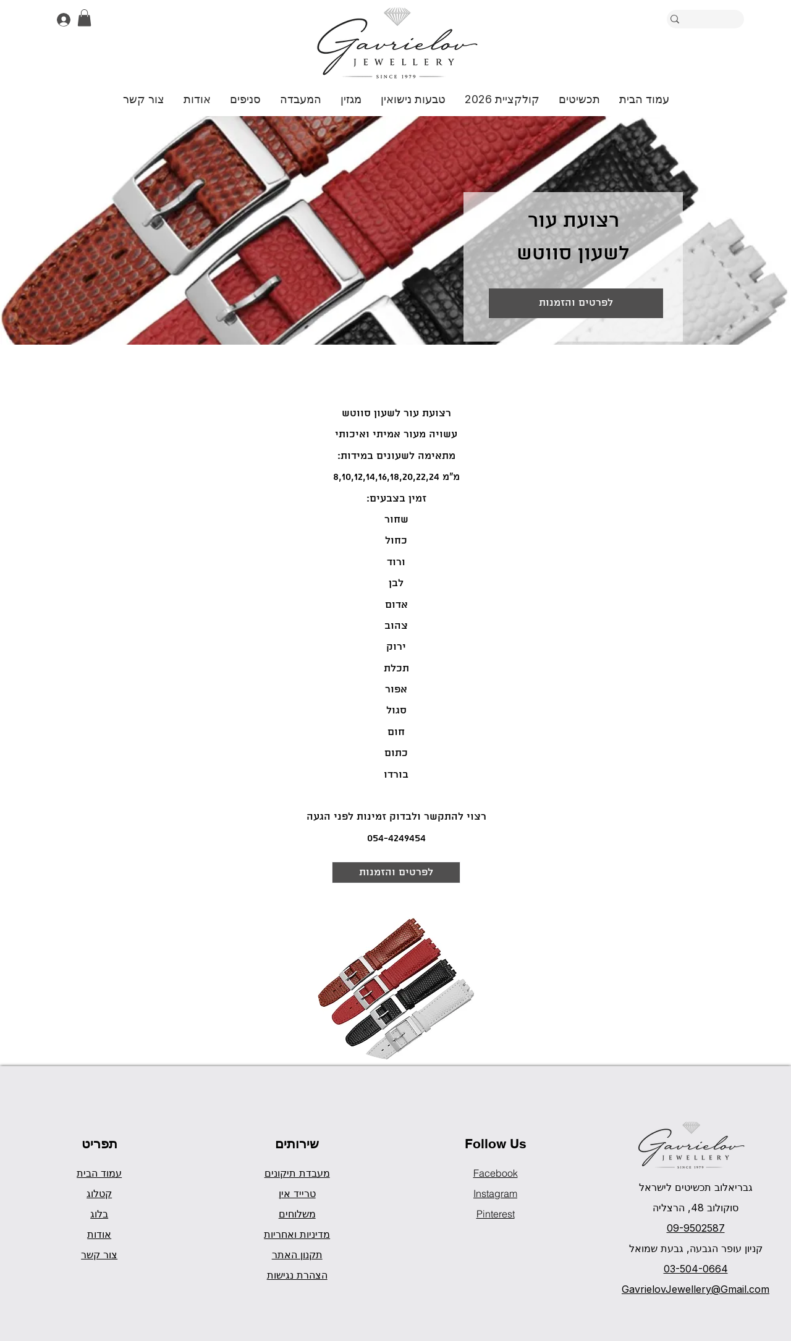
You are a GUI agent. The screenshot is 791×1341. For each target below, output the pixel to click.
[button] (84, 17)
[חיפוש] (722, 19)
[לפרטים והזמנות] (576, 303)
